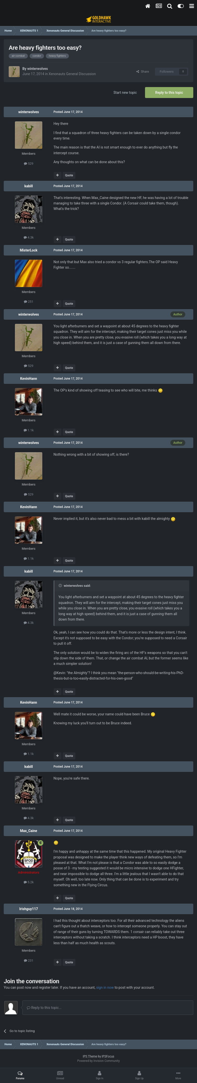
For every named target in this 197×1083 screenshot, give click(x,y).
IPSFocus (108, 1056)
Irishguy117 (28, 909)
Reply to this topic (169, 93)
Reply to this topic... (44, 1008)
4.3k (29, 237)
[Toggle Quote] (60, 586)
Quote (69, 175)
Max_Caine (28, 831)
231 (28, 960)
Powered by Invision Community (98, 1061)
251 (28, 301)
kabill (28, 186)
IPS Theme (90, 1056)
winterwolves (37, 69)
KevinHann (28, 379)
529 (28, 163)
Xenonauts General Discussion (72, 74)
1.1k (29, 430)
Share (142, 71)
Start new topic (125, 93)
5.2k (29, 882)
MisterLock (29, 250)
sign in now (105, 987)
